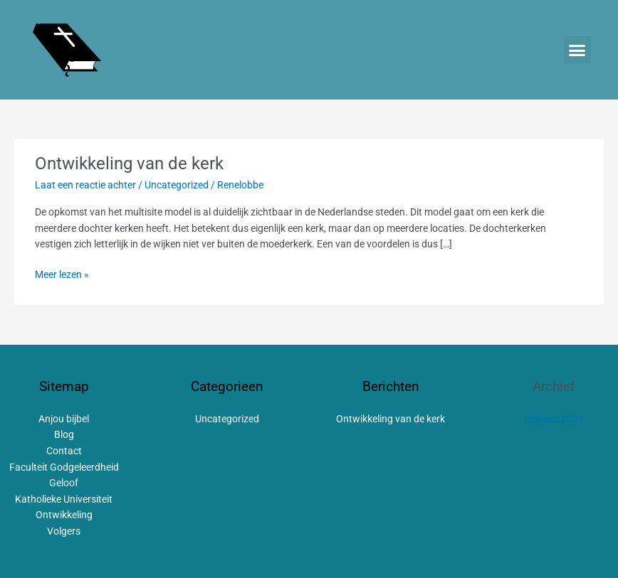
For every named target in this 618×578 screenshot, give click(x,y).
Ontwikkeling (64, 514)
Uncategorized (177, 185)
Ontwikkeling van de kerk (129, 163)
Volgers (63, 531)
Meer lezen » (62, 273)
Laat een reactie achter (85, 185)
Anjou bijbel (63, 418)
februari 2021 (554, 418)
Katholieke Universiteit (63, 499)
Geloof (63, 482)
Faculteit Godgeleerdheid (64, 467)
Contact (64, 450)
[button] (577, 49)
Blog (64, 434)
